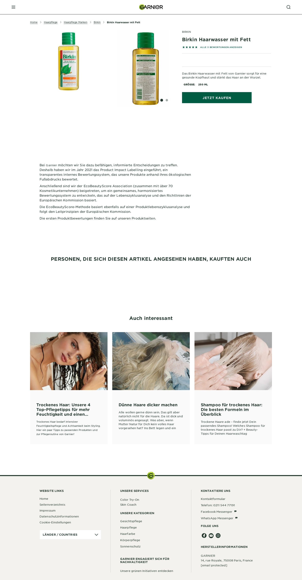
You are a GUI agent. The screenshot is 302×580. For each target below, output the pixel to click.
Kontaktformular (213, 499)
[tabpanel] (115, 127)
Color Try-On (129, 499)
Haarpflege (128, 527)
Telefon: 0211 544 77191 (218, 505)
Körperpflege (130, 540)
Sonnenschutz (130, 546)
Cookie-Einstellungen (55, 522)
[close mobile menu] (13, 7)
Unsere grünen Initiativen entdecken (146, 571)
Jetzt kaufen (217, 98)
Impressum (48, 510)
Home (44, 498)
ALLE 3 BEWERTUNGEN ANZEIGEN (221, 47)
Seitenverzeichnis (52, 504)
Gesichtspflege (131, 521)
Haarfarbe (127, 533)
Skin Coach (128, 504)
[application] (70, 534)
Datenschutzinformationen (59, 516)
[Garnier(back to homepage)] (151, 7)
